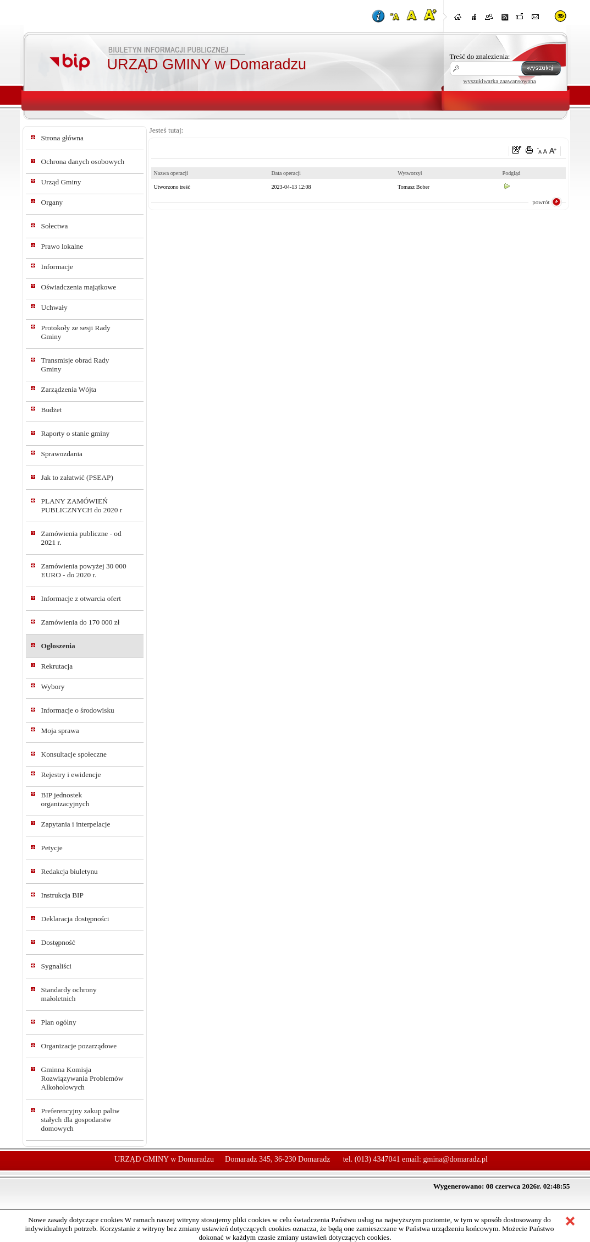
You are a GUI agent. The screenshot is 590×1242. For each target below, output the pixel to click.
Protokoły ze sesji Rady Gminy (76, 332)
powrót (540, 202)
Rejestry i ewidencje (71, 774)
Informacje (57, 266)
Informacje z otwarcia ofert (81, 598)
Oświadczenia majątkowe (79, 287)
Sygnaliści (56, 966)
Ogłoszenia (58, 646)
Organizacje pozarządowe (79, 1046)
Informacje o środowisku (77, 710)
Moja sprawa (60, 730)
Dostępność (58, 942)
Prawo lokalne (62, 246)
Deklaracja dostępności (75, 919)
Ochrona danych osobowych (83, 161)
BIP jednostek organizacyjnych (65, 799)
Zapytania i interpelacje (76, 824)
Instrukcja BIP (62, 895)
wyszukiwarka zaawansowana (500, 81)
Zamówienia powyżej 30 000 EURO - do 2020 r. (83, 570)
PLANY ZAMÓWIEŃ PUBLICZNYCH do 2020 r (82, 505)
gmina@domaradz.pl (455, 1159)
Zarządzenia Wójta (69, 389)
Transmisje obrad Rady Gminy (75, 364)
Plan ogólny (58, 1022)
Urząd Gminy (61, 182)
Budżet (51, 410)
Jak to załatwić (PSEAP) (77, 477)
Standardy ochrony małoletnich (69, 994)
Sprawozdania (62, 454)
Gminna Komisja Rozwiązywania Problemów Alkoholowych (82, 1078)
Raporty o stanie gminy (75, 433)
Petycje (52, 848)
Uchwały (54, 307)
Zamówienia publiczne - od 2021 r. (81, 537)
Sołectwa (54, 226)
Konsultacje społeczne (74, 754)
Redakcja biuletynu (69, 871)
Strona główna (62, 138)
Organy (52, 202)
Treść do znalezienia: (480, 56)
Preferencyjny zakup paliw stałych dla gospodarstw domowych (80, 1119)
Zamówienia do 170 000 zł (80, 622)
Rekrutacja (57, 666)
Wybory (53, 686)
